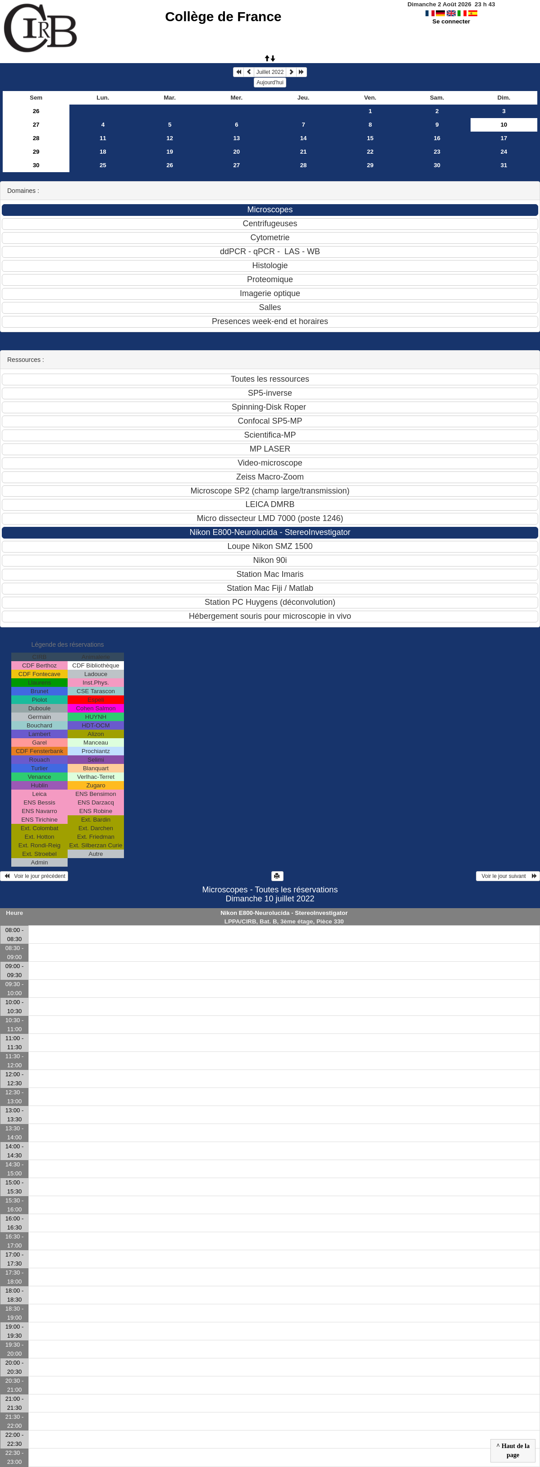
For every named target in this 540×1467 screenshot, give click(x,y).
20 (236, 151)
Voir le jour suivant (508, 876)
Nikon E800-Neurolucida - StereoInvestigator (284, 912)
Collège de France (223, 16)
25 (103, 165)
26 (36, 111)
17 (503, 138)
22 (370, 151)
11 (103, 138)
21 (303, 151)
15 (370, 138)
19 (169, 151)
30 (36, 165)
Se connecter (451, 21)
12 (169, 138)
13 (236, 138)
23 (437, 151)
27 (36, 124)
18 (103, 151)
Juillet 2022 (270, 72)
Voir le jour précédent (34, 876)
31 (503, 165)
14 (303, 138)
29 (36, 151)
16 (437, 138)
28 (36, 138)
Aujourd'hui (270, 82)
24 (503, 151)
